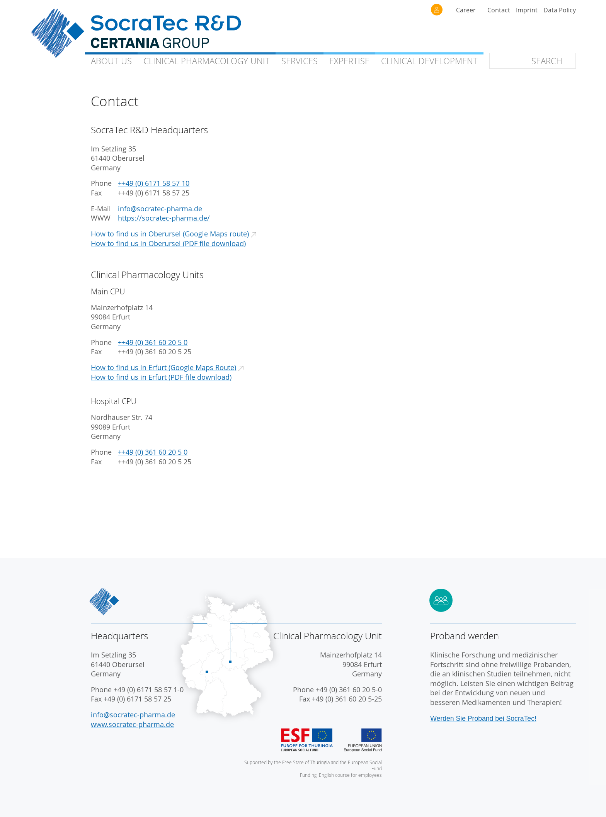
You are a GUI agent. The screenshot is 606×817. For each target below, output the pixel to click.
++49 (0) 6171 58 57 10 (153, 183)
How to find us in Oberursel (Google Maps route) (170, 233)
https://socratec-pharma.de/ (164, 218)
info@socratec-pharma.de (160, 208)
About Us (111, 60)
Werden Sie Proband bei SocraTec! (483, 718)
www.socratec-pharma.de (132, 724)
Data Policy (559, 10)
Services (299, 60)
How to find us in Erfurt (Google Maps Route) (163, 367)
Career (466, 10)
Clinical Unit (206, 60)
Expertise (349, 60)
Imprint (527, 10)
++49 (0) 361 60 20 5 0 (152, 342)
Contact (498, 10)
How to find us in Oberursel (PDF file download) (168, 243)
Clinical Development (429, 60)
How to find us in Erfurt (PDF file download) (161, 377)
